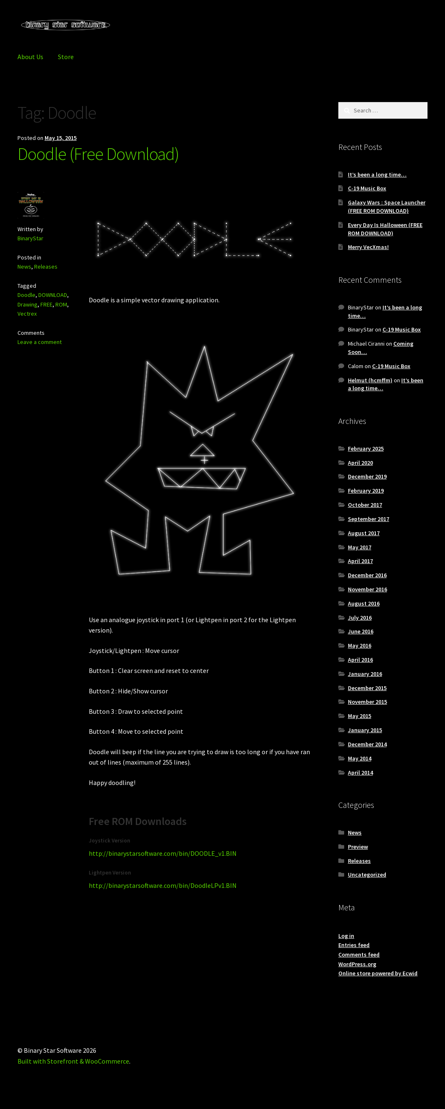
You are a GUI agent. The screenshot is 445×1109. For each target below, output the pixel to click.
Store (66, 56)
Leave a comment (40, 342)
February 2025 (366, 448)
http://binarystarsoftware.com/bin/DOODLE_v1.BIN (163, 853)
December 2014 (367, 744)
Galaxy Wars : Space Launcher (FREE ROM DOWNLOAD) (386, 206)
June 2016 (360, 631)
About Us (30, 56)
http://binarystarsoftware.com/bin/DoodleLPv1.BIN (163, 885)
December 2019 (367, 476)
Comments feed (359, 954)
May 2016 (359, 645)
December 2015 (367, 688)
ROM (61, 304)
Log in (346, 936)
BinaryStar (30, 238)
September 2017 (368, 519)
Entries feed (354, 945)
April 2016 (360, 659)
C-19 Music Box (367, 188)
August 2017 (364, 533)
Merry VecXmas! (368, 247)
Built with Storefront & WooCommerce (73, 1061)
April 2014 (360, 772)
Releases (46, 266)
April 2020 (360, 462)
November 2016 (367, 589)
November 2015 (367, 701)
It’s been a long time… (377, 174)
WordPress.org (357, 964)
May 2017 (359, 547)
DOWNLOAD (52, 295)
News (24, 266)
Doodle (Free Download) (98, 153)
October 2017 (365, 504)
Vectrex (27, 313)
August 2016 (364, 603)
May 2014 (359, 758)
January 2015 (365, 730)
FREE (46, 304)
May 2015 (359, 716)
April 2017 (360, 561)
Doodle (26, 295)
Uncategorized (367, 874)
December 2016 (367, 575)
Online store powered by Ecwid (378, 973)
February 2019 (366, 490)
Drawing (28, 304)
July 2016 (360, 617)
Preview (358, 846)
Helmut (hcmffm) (370, 380)
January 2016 (365, 674)
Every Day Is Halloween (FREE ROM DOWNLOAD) (385, 229)
